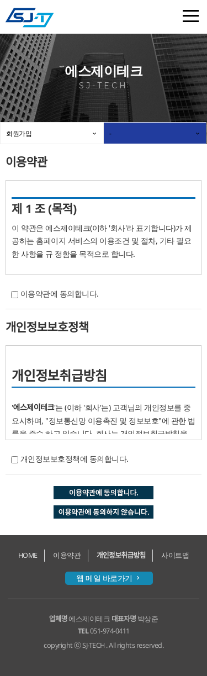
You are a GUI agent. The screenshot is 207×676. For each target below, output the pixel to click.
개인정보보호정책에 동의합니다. (74, 458)
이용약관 (67, 555)
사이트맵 (175, 555)
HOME (28, 555)
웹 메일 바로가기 (109, 578)
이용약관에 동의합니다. (59, 293)
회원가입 (18, 133)
